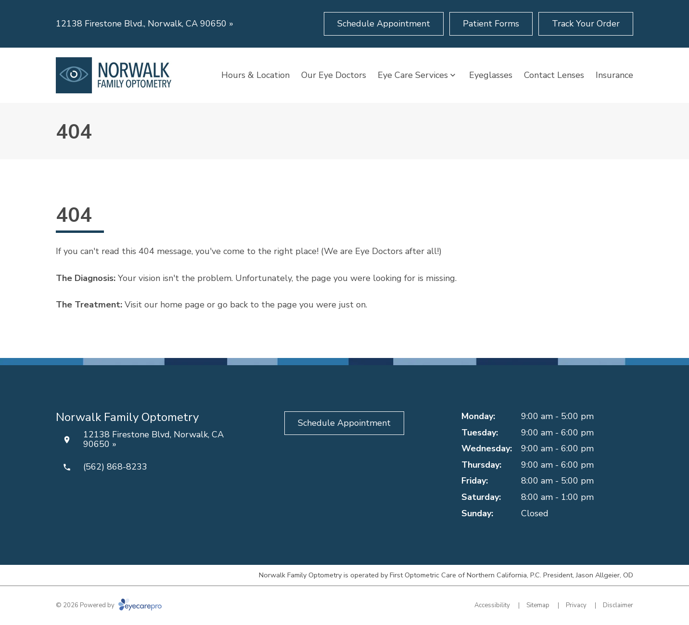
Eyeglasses (490, 75)
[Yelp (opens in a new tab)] (344, 459)
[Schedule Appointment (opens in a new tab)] (384, 24)
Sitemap (537, 605)
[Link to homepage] (113, 75)
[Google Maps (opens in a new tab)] (376, 459)
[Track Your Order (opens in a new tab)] (585, 24)
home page (182, 304)
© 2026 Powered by (109, 605)
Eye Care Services (413, 75)
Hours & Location (255, 75)
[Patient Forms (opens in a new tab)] (491, 24)
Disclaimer (618, 605)
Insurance (614, 75)
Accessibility (492, 605)
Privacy (576, 605)
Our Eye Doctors (333, 75)
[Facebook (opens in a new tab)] (313, 459)
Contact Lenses (554, 75)
